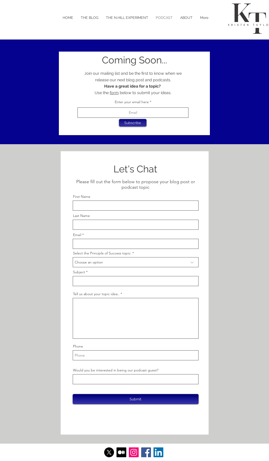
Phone (78, 346)
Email (77, 235)
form (114, 92)
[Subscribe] (132, 123)
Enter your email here (132, 102)
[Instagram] (134, 452)
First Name (81, 196)
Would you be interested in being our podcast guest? (115, 370)
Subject (79, 272)
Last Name (81, 215)
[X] (109, 452)
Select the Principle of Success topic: (102, 253)
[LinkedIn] (158, 452)
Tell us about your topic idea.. (96, 294)
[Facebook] (146, 452)
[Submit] (136, 399)
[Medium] (121, 452)
